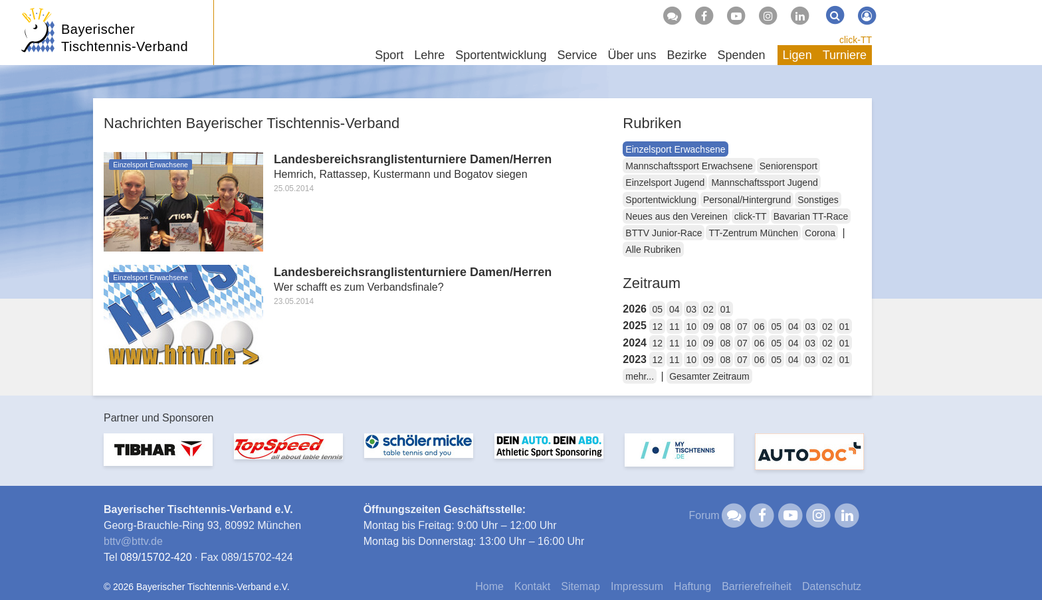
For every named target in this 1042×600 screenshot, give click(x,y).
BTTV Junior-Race (663, 233)
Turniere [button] (845, 55)
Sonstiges (817, 199)
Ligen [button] (797, 55)
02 (708, 309)
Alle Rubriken (652, 249)
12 (657, 326)
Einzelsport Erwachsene (675, 149)
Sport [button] (389, 55)
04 (674, 309)
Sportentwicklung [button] (500, 55)
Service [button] (577, 55)
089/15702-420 (156, 557)
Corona (820, 233)
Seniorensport (788, 166)
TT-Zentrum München (753, 233)
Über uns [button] (631, 55)
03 (691, 309)
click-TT (855, 40)
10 (691, 326)
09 (708, 326)
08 (725, 326)
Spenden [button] (742, 55)
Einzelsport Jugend (664, 182)
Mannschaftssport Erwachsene (688, 166)
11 (674, 326)
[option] (158, 457)
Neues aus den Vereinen (676, 216)
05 (657, 309)
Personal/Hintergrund (747, 199)
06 (759, 326)
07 (742, 326)
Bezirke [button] (686, 55)
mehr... (639, 376)
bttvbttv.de (133, 541)
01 (725, 309)
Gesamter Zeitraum (709, 376)
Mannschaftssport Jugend (764, 182)
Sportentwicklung (660, 199)
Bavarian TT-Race (811, 216)
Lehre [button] (429, 55)
